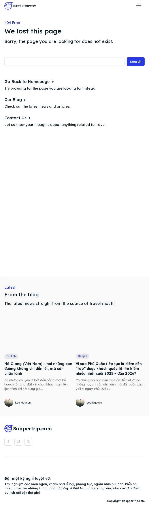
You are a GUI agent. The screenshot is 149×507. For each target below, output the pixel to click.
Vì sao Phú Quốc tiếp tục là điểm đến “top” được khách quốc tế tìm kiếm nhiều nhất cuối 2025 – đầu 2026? (109, 368)
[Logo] (20, 5)
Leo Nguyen (23, 402)
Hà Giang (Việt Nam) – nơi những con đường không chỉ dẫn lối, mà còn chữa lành (38, 368)
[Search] (136, 61)
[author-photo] (9, 402)
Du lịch (11, 356)
